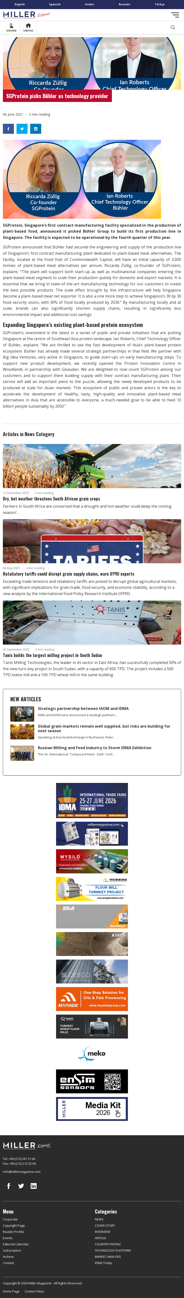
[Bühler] (92, 944)
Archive (8, 1256)
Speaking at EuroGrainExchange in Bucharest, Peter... (76, 737)
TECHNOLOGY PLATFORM (113, 1250)
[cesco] (92, 971)
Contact (8, 1263)
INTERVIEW (102, 1232)
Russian (124, 4)
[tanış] (92, 1027)
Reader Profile (13, 1232)
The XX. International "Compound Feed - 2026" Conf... (76, 754)
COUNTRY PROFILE (108, 1244)
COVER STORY (105, 1225)
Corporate (10, 1219)
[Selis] (92, 916)
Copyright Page (14, 1225)
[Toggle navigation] (175, 15)
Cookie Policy (34, 1291)
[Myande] (92, 999)
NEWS (99, 1219)
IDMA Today (103, 1263)
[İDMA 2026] (92, 800)
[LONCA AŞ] (92, 1081)
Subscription (12, 1250)
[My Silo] (92, 861)
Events (8, 1238)
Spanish (55, 4)
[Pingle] (92, 889)
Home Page (11, 1291)
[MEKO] (92, 1054)
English (20, 4)
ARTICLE (100, 1238)
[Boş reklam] (92, 834)
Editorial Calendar (16, 1244)
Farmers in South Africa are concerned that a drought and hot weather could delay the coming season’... (87, 509)
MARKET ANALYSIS (108, 1256)
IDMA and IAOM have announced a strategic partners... (77, 715)
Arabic (89, 4)
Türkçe (160, 4)
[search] (172, 27)
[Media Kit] (92, 1109)
